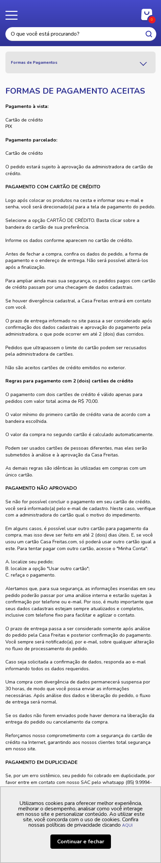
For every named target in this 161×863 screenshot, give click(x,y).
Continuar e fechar (80, 841)
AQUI (127, 825)
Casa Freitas (80, 12)
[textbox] (80, 34)
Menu (13, 15)
